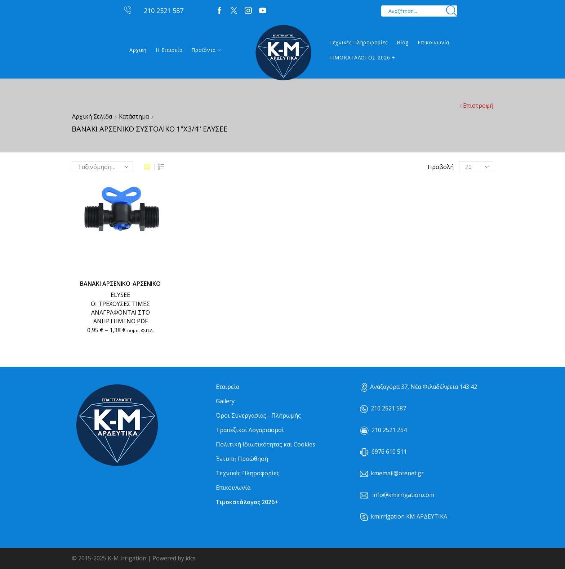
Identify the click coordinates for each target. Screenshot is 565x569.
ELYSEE (120, 295)
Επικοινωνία (433, 42)
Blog (403, 42)
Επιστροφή (478, 105)
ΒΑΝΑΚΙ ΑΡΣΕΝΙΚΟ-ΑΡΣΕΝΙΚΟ (120, 284)
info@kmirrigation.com (403, 495)
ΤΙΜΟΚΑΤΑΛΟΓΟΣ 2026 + (362, 57)
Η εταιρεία (169, 49)
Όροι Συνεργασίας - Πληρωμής (258, 415)
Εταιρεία (227, 387)
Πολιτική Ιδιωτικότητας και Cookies (265, 444)
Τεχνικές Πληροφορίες (358, 42)
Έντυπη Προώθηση (242, 459)
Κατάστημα (134, 116)
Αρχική (138, 49)
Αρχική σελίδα (92, 116)
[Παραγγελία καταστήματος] (102, 166)
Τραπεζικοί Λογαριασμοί (250, 430)
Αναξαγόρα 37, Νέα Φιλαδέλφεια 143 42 (419, 387)
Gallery (225, 401)
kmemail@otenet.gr (397, 473)
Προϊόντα (206, 49)
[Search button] (451, 11)
